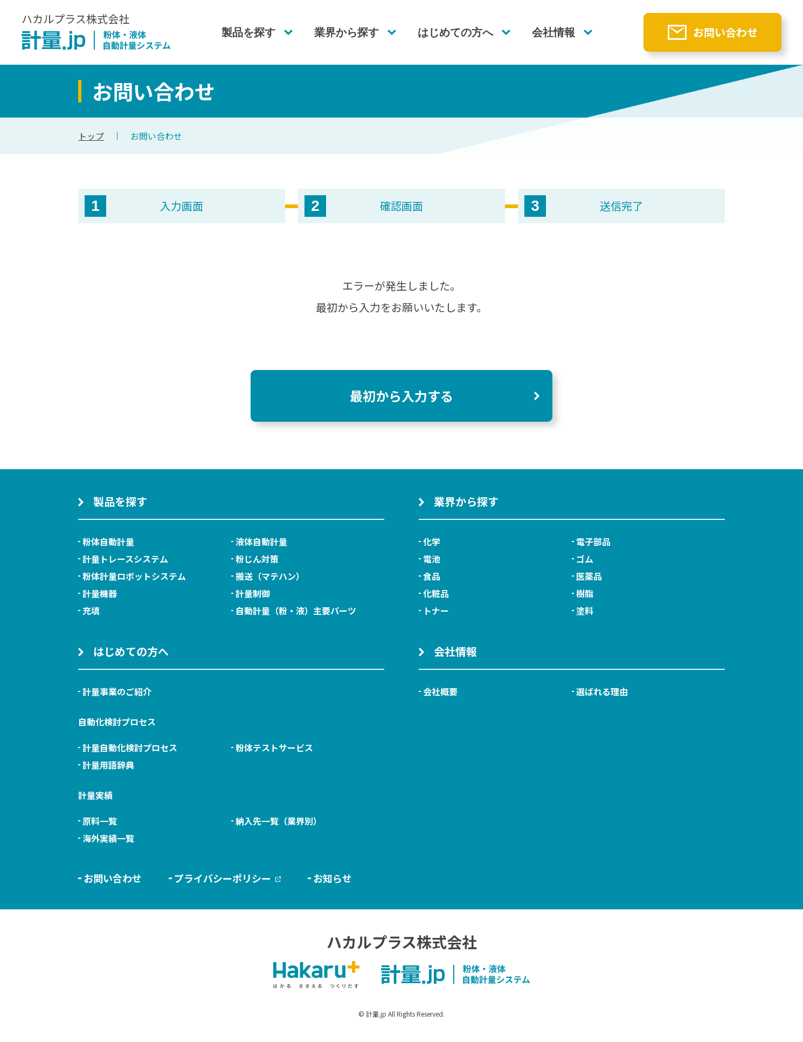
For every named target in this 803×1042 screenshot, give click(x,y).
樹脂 (584, 593)
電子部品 (593, 541)
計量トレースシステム (125, 558)
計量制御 (253, 593)
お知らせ (332, 878)
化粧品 (436, 593)
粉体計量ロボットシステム (134, 576)
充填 (91, 610)
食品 (431, 576)
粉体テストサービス (274, 747)
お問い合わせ (725, 32)
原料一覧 (99, 820)
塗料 (584, 610)
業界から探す (346, 32)
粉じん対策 (257, 558)
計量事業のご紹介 (116, 691)
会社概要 (440, 691)
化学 (431, 541)
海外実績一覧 (108, 838)
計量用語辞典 (108, 764)
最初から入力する (401, 395)
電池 (431, 558)
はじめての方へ (455, 32)
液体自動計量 (261, 541)
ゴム (584, 558)
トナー (436, 610)
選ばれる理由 (602, 691)
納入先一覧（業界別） (279, 820)
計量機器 (99, 593)
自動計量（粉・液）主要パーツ (296, 610)
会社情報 (553, 32)
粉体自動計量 (108, 541)
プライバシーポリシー (227, 878)
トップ (91, 135)
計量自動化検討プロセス (129, 747)
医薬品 (589, 576)
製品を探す (248, 32)
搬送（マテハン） (270, 576)
